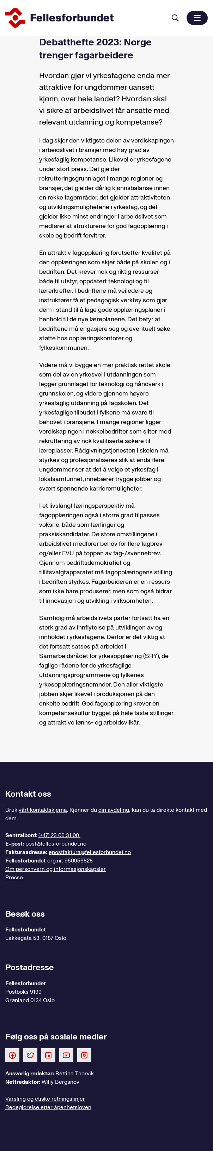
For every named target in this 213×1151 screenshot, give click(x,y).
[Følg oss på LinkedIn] (48, 1055)
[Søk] (175, 18)
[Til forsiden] (84, 18)
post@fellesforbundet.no (55, 844)
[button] (197, 18)
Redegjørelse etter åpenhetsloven (48, 1107)
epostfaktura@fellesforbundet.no (90, 852)
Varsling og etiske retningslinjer (45, 1099)
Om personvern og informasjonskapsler (55, 869)
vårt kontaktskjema (43, 810)
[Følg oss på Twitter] (30, 1055)
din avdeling (113, 810)
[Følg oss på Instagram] (84, 1055)
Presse (14, 877)
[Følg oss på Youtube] (66, 1055)
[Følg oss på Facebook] (12, 1055)
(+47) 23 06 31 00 (59, 835)
